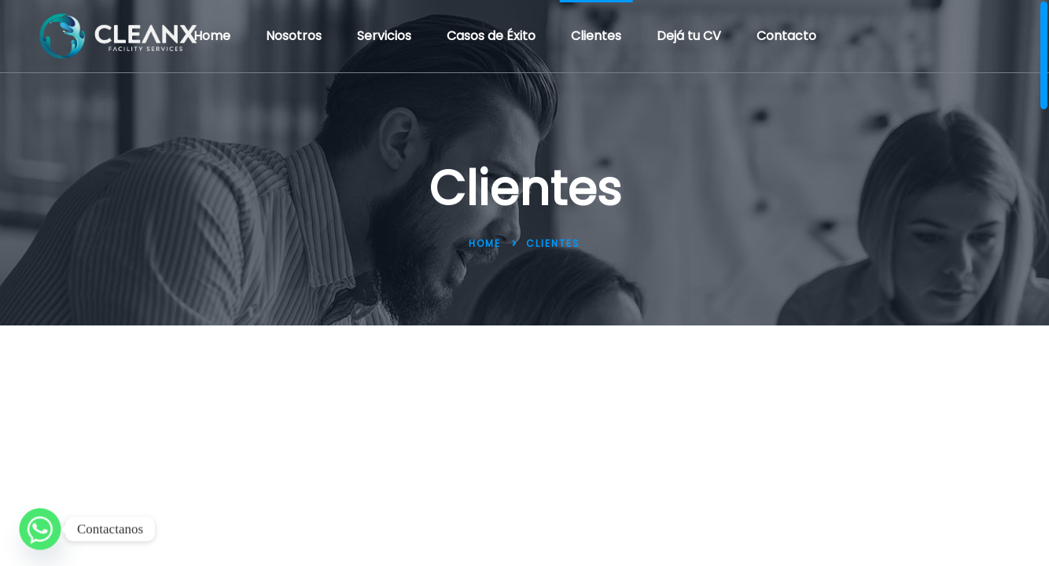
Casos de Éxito (491, 36)
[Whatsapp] (40, 529)
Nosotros (294, 36)
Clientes (596, 36)
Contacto (786, 36)
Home (211, 36)
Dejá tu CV (689, 36)
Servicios (384, 36)
